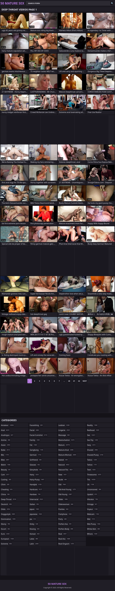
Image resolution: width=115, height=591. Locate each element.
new (62, 474)
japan (35, 509)
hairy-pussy (37, 479)
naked (63, 459)
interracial (36, 499)
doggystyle (8, 514)
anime (6, 440)
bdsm (6, 464)
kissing (35, 529)
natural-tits (65, 469)
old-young (65, 494)
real (62, 534)
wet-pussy (94, 524)
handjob (36, 484)
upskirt (92, 494)
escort (5, 529)
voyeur (92, 509)
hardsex (35, 494)
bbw (5, 459)
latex (34, 538)
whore (92, 534)
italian (34, 504)
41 (74, 381)
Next (85, 381)
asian (6, 445)
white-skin (93, 529)
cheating (7, 489)
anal (5, 430)
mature (64, 445)
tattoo (92, 464)
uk (90, 484)
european (7, 538)
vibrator (92, 499)
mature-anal (66, 450)
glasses (35, 464)
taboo (92, 459)
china (5, 494)
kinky (34, 524)
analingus (7, 435)
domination (8, 519)
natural (64, 464)
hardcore (36, 489)
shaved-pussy (95, 455)
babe (5, 450)
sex (91, 435)
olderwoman (66, 504)
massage (64, 435)
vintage (92, 504)
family (35, 440)
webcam (93, 514)
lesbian (64, 425)
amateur (7, 425)
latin (34, 543)
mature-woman (67, 455)
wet (91, 519)
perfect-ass (65, 524)
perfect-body (65, 529)
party (62, 519)
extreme (6, 543)
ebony (5, 524)
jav (33, 519)
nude (62, 479)
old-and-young (67, 489)
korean (35, 534)
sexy (91, 445)
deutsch (6, 504)
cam (5, 474)
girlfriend (36, 459)
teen (91, 469)
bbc (5, 455)
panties (63, 509)
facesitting (36, 425)
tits (91, 479)
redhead (93, 430)
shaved (92, 450)
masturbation (66, 440)
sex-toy (92, 440)
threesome (94, 474)
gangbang (37, 450)
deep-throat (9, 499)
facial (35, 430)
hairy (34, 474)
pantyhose (65, 514)
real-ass (64, 538)
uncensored (94, 489)
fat (33, 445)
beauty (6, 469)
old (62, 484)
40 (69, 381)
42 (79, 381)
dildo (5, 509)
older (63, 499)
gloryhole (36, 469)
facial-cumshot (39, 435)
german (36, 455)
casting (6, 479)
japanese (36, 514)
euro (5, 534)
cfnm (5, 484)
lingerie (64, 430)
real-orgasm (66, 543)
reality (92, 425)
